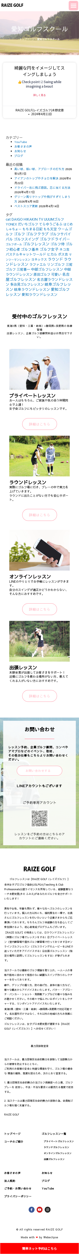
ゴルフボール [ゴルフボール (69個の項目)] (14, 244)
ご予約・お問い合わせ (18, 1188)
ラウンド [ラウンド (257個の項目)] (55, 259)
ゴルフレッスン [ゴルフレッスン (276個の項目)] (36, 243)
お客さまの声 (23, 146)
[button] (73, 5)
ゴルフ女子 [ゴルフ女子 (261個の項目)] (49, 249)
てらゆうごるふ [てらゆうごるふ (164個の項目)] (51, 224)
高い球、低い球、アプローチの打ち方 (39, 169)
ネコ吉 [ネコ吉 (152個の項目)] (64, 249)
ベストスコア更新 (26, 206)
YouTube (20, 142)
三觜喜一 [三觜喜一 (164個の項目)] (23, 269)
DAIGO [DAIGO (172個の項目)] (17, 219)
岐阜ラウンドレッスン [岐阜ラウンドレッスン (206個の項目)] (32, 289)
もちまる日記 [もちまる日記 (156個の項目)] (32, 229)
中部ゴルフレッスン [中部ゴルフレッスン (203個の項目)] (47, 269)
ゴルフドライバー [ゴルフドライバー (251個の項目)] (55, 239)
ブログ (18, 156)
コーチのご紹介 (13, 1141)
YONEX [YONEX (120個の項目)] (11, 224)
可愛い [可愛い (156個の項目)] (56, 274)
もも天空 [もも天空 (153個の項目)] (50, 229)
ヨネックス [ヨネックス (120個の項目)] (39, 259)
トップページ (27, 39)
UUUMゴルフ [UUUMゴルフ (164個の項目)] (54, 219)
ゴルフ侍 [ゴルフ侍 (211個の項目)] (57, 243)
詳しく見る (39, 95)
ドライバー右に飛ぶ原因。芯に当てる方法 (42, 188)
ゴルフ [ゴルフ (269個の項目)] (19, 234)
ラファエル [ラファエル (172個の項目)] (37, 264)
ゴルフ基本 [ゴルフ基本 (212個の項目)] (30, 249)
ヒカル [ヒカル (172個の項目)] (52, 254)
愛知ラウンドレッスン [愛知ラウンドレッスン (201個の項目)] (40, 294)
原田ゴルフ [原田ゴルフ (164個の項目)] (41, 274)
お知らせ (20, 151)
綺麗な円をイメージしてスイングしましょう (39, 71)
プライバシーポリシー (18, 1196)
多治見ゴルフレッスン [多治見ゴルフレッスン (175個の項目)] (27, 284)
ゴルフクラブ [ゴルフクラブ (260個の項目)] (37, 234)
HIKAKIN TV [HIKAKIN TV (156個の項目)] (33, 219)
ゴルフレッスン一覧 (54, 1133)
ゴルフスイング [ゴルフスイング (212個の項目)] (26, 239)
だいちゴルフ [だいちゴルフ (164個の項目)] (28, 224)
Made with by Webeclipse (39, 1237)
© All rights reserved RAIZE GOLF (39, 1229)
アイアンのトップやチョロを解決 (36, 178)
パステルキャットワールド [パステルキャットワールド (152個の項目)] (26, 254)
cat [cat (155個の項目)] (8, 219)
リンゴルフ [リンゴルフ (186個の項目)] (56, 264)
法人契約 (9, 1181)
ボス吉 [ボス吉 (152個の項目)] (63, 254)
